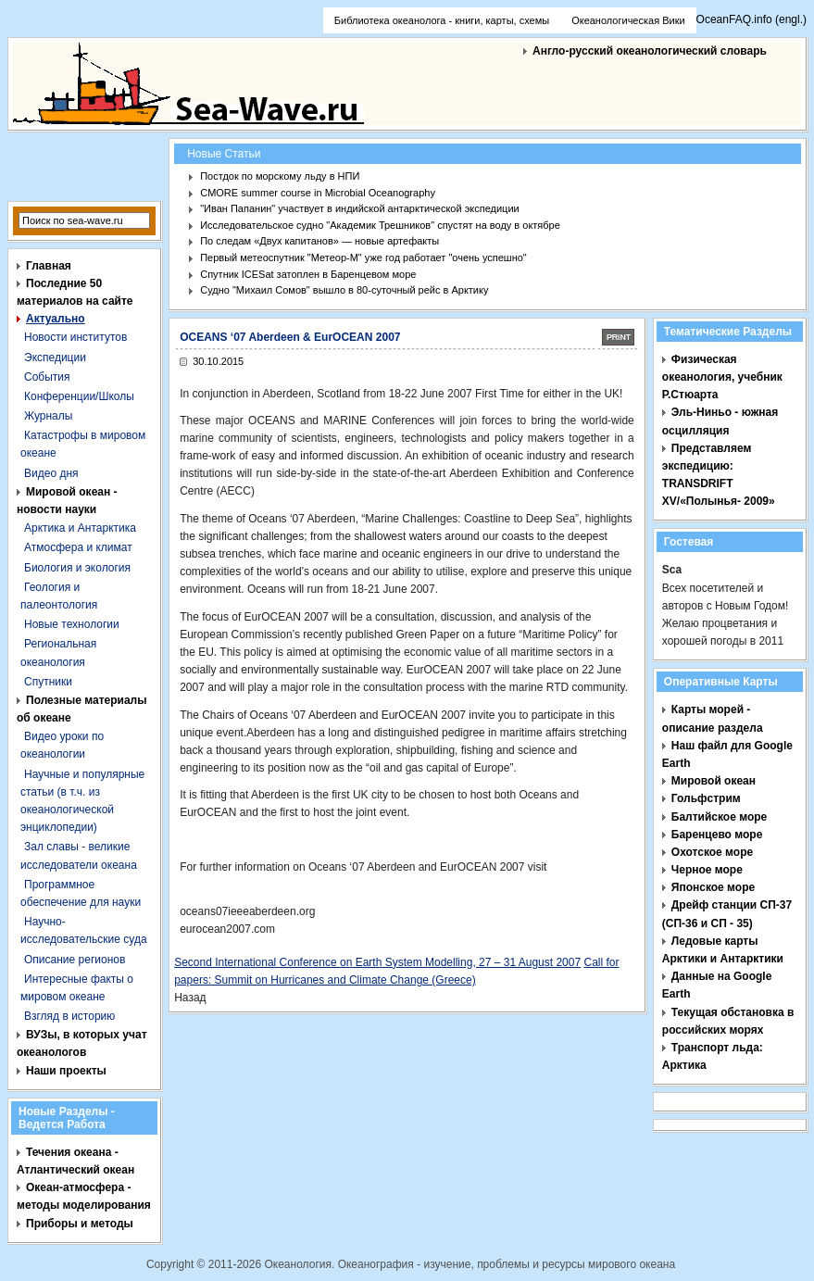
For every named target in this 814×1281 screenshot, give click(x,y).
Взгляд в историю (69, 1016)
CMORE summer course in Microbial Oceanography (317, 192)
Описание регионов (74, 959)
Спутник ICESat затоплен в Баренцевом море (308, 274)
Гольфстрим (706, 798)
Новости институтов (75, 337)
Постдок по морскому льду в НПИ (279, 176)
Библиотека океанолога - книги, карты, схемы (441, 20)
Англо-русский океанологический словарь (649, 50)
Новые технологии (71, 624)
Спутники (48, 681)
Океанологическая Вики (627, 20)
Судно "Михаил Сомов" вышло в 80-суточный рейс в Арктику (344, 289)
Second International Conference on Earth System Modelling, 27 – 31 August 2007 (377, 962)
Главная (48, 265)
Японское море (713, 887)
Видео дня (51, 473)
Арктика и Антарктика (80, 527)
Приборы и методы (79, 1223)
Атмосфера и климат (78, 547)
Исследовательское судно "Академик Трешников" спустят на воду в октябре (380, 225)
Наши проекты (66, 1070)
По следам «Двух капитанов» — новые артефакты (319, 240)
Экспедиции (55, 357)
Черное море (707, 869)
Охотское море (712, 852)
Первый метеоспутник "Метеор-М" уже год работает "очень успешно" (363, 257)
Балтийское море (719, 816)
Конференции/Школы (79, 396)
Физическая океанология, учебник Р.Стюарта (722, 377)
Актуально (55, 318)
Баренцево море (717, 834)
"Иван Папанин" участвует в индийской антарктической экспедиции (360, 208)
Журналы (48, 415)
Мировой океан (713, 780)
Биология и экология (77, 567)
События (47, 376)
